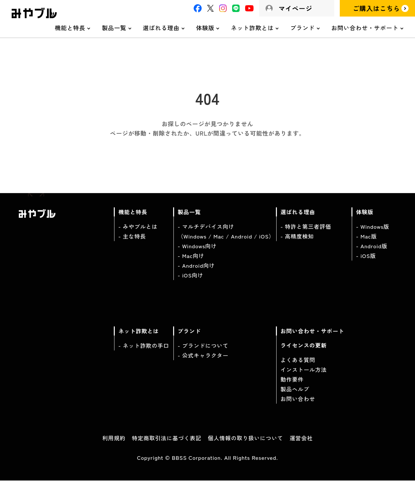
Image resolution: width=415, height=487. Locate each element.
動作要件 (291, 385)
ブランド (302, 27)
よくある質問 (297, 365)
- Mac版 (366, 242)
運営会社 (301, 444)
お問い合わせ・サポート (364, 27)
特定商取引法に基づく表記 (166, 444)
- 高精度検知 (297, 242)
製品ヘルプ (294, 395)
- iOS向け (190, 281)
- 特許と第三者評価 (305, 232)
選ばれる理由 (161, 27)
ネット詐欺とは (252, 27)
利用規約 (113, 444)
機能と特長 (70, 27)
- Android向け (196, 271)
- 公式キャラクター (203, 361)
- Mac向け (191, 261)
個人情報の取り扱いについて (245, 444)
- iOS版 (366, 261)
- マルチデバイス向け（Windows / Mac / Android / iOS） (226, 237)
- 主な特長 (132, 242)
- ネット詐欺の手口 (143, 351)
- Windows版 (372, 232)
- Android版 (371, 252)
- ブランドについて (203, 351)
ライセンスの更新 (303, 351)
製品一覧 (114, 27)
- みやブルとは (138, 232)
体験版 (205, 27)
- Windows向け (197, 252)
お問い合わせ (297, 404)
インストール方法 (303, 375)
